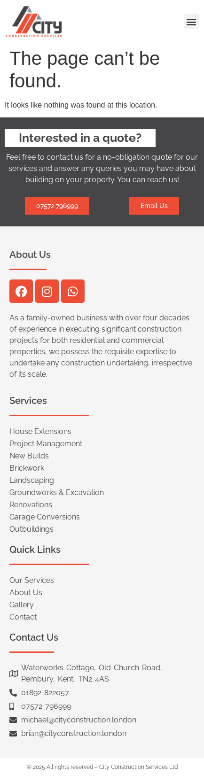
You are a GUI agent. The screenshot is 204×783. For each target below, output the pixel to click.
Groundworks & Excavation (56, 492)
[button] (191, 21)
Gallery (21, 604)
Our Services (31, 580)
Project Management (45, 443)
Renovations (30, 504)
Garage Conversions (44, 516)
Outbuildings (31, 529)
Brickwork (26, 468)
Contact (23, 616)
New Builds (29, 455)
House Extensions (40, 431)
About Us (25, 592)
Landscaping (31, 480)
